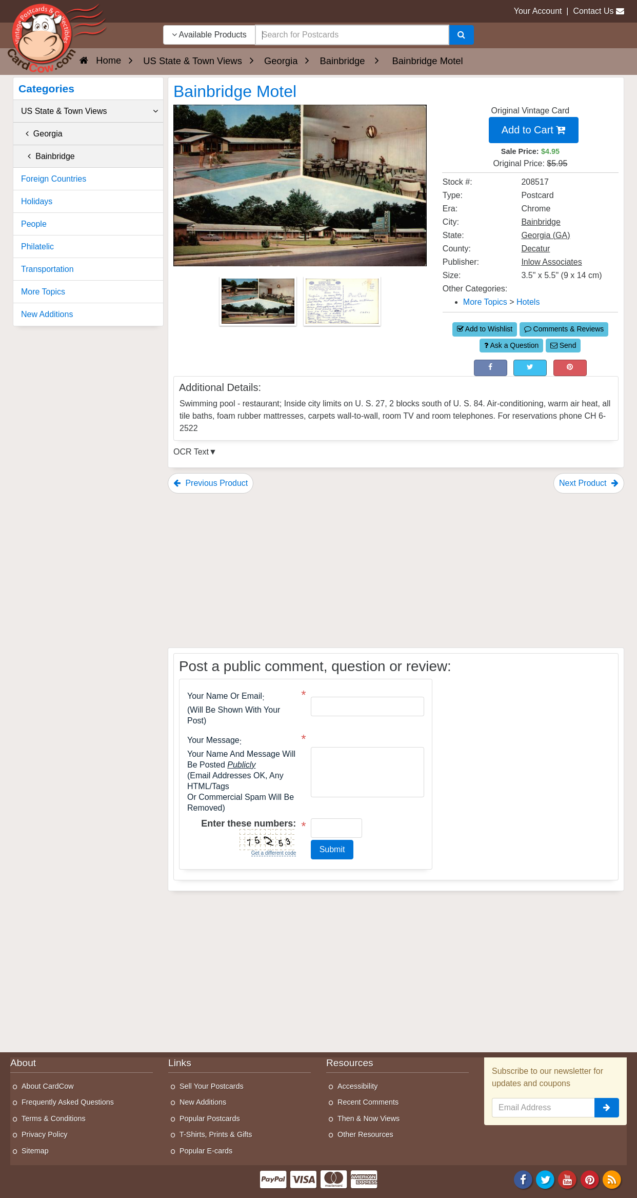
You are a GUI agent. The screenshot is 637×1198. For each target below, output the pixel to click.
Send (563, 345)
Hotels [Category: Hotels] (528, 302)
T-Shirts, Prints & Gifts (216, 1134)
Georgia (42, 133)
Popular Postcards (210, 1118)
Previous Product (210, 483)
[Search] (461, 35)
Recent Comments (368, 1102)
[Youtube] (568, 1179)
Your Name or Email (224, 696)
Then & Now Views (368, 1118)
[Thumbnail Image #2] (342, 304)
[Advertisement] (396, 570)
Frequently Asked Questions (68, 1102)
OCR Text (191, 451)
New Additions (47, 314)
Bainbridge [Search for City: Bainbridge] (541, 222)
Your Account (538, 11)
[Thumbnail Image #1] (259, 304)
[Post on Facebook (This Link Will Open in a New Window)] (490, 368)
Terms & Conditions (54, 1118)
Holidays (36, 201)
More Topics (43, 291)
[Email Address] (543, 1107)
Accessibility (357, 1086)
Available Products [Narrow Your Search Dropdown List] (209, 34)
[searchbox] (352, 35)
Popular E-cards (206, 1151)
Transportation (47, 269)
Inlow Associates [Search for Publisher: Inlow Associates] (551, 262)
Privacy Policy (45, 1134)
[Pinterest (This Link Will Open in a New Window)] (570, 368)
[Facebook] (523, 1179)
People (34, 224)
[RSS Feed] (612, 1179)
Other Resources (365, 1134)
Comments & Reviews (564, 329)
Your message (213, 740)
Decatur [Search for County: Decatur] (535, 248)
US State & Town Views (89, 111)
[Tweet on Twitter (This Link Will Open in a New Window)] (530, 368)
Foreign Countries (53, 178)
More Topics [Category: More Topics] (485, 302)
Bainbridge (48, 156)
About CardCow (48, 1086)
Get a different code (273, 853)
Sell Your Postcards (212, 1086)
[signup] (606, 1107)
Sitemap (35, 1151)
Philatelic (37, 246)
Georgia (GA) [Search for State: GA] (545, 235)
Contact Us (593, 11)
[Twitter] (545, 1179)
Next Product (589, 483)
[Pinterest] (590, 1179)
